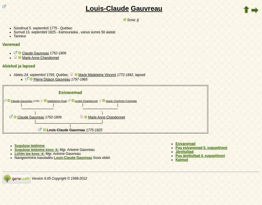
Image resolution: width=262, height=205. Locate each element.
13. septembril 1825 (41, 32)
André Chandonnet (86, 100)
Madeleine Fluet (57, 100)
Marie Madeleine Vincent (97, 75)
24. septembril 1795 (39, 75)
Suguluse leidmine (30, 146)
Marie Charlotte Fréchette (121, 100)
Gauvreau (146, 8)
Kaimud (181, 160)
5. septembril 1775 (43, 28)
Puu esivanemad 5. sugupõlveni (201, 148)
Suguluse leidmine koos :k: (37, 150)
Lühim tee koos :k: (30, 154)
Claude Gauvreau (35, 53)
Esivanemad (185, 144)
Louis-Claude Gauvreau (73, 158)
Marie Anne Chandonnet (40, 58)
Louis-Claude (107, 8)
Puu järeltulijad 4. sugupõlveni (200, 156)
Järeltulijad (184, 152)
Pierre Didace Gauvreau (52, 79)
